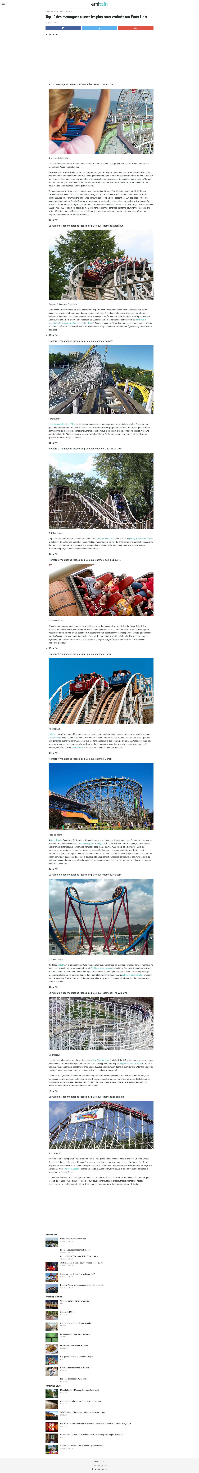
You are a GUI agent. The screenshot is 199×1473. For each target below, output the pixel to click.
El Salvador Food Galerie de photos (74, 1345)
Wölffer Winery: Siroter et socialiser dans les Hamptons (82, 1412)
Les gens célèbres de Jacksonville (74, 1379)
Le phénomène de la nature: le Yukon (75, 1334)
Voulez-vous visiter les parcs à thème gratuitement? (81, 1446)
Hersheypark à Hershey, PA (61, 424)
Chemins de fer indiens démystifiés (74, 1301)
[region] (101, 58)
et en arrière (77, 747)
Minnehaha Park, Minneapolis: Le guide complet (79, 1390)
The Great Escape (71, 1169)
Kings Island (54, 737)
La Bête (52, 734)
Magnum (101, 843)
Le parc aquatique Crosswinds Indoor (75, 1250)
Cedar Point (55, 840)
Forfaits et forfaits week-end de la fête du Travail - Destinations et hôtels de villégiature (95, 1423)
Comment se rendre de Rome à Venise (76, 1323)
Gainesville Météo (67, 1312)
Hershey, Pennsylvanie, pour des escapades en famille (82, 1285)
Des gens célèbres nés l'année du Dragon (76, 1357)
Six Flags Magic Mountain (102, 968)
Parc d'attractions (66, 11)
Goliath (61, 965)
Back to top (99, 1461)
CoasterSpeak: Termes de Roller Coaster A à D (79, 1256)
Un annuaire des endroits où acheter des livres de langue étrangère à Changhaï (92, 1435)
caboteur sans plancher (132, 975)
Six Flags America (101, 1060)
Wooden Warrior (106, 538)
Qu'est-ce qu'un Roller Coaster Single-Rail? (77, 1274)
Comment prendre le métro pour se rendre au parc (80, 1401)
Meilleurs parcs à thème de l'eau (73, 1239)
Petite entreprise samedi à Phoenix (74, 1368)
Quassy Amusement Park (139, 538)
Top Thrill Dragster (86, 843)
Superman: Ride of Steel (131, 1063)
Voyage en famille (52, 11)
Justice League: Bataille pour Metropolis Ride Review (81, 1263)
